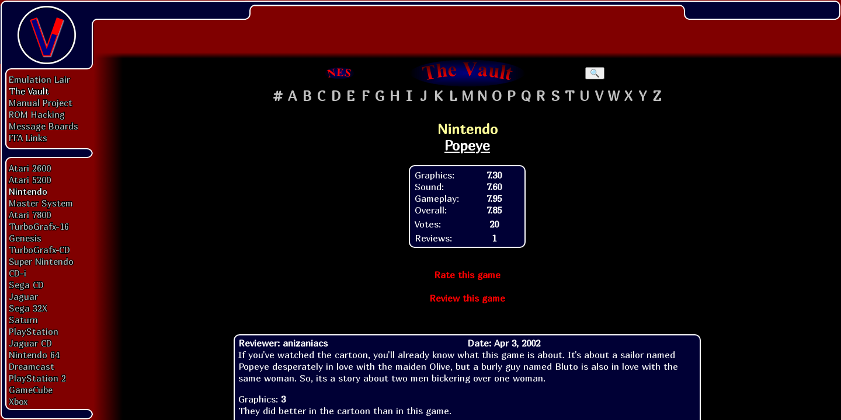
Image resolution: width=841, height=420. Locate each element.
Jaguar (23, 296)
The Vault (29, 91)
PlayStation (33, 331)
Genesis (25, 238)
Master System (41, 203)
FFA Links (28, 137)
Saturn (23, 319)
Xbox (18, 401)
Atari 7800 (30, 214)
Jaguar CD (30, 343)
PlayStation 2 (37, 378)
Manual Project (40, 102)
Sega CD (26, 284)
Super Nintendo (41, 261)
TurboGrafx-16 (39, 226)
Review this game (467, 298)
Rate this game (467, 275)
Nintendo (28, 191)
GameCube (31, 389)
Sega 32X (28, 308)
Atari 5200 (30, 179)
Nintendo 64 (34, 354)
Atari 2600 (30, 168)
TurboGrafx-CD (39, 249)
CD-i (17, 273)
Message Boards (43, 126)
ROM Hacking (37, 114)
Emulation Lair (39, 79)
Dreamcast (31, 366)
